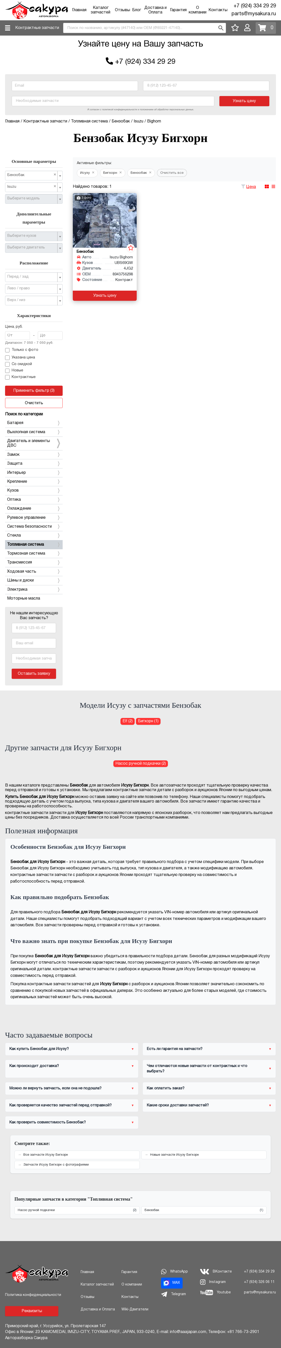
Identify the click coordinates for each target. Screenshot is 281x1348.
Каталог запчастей (97, 1284)
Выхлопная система (34, 432)
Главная (79, 10)
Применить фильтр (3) (34, 391)
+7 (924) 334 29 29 (255, 6)
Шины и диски (34, 580)
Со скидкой (18, 364)
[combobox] (144, 28)
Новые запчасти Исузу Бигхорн (174, 1154)
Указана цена (20, 357)
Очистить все (172, 173)
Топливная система (34, 544)
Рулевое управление (34, 517)
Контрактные (20, 377)
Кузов (34, 490)
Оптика (34, 499)
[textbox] (31, 198)
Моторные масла (23, 598)
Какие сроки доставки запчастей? (178, 1105)
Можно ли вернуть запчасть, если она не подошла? (55, 1088)
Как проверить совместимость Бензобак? (47, 1122)
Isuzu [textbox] (31, 186)
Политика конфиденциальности (33, 1295)
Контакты (217, 10)
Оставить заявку (34, 674)
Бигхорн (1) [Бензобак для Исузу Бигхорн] (148, 721)
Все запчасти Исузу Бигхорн (45, 1154)
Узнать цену (244, 101)
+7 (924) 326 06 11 (259, 1282)
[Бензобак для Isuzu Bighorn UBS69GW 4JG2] (105, 220)
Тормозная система (34, 553)
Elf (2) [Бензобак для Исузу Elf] (127, 721)
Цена (251, 187)
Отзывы (122, 10)
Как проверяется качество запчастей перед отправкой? (60, 1105)
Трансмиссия (34, 562)
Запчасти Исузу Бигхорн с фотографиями (56, 1164)
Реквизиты (32, 1311)
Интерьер (34, 473)
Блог (136, 10)
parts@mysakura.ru (254, 14)
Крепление (34, 481)
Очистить (34, 403)
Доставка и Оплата (98, 1309)
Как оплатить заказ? (165, 1088)
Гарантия (178, 10)
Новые (14, 371)
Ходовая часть (34, 571)
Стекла (34, 535)
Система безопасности (34, 526)
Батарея (34, 423)
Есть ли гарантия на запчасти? (174, 1049)
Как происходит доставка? (34, 1066)
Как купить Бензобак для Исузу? (39, 1049)
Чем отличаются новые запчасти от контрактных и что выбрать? (197, 1068)
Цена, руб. (14, 326)
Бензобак (204, 1210)
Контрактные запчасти (37, 28)
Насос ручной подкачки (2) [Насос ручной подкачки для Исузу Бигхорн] (140, 763)
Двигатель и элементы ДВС (34, 443)
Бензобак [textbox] (31, 175)
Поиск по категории (24, 414)
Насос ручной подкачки (77, 1210)
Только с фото (21, 350)
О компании (131, 1284)
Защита (34, 463)
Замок (34, 454)
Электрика (34, 589)
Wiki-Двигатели (134, 1309)
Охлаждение (34, 508)
